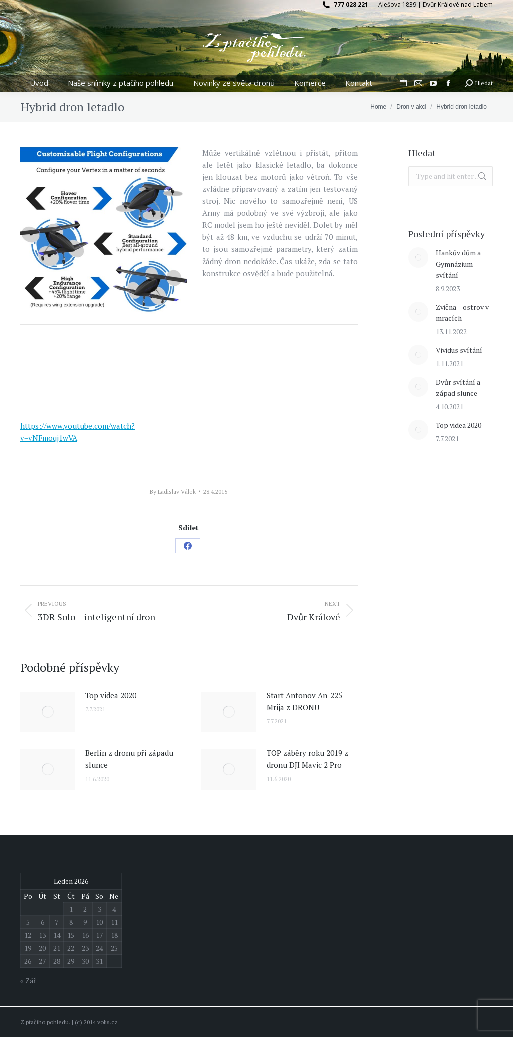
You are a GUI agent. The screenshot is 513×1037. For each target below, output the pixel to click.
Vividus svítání (459, 350)
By (173, 491)
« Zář (28, 980)
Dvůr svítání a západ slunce (458, 387)
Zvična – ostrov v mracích (462, 312)
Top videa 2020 (110, 695)
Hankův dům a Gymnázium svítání (458, 264)
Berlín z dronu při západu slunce (129, 759)
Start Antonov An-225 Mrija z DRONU (304, 701)
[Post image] (47, 712)
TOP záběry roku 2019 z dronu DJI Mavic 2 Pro (307, 759)
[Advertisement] (450, 636)
